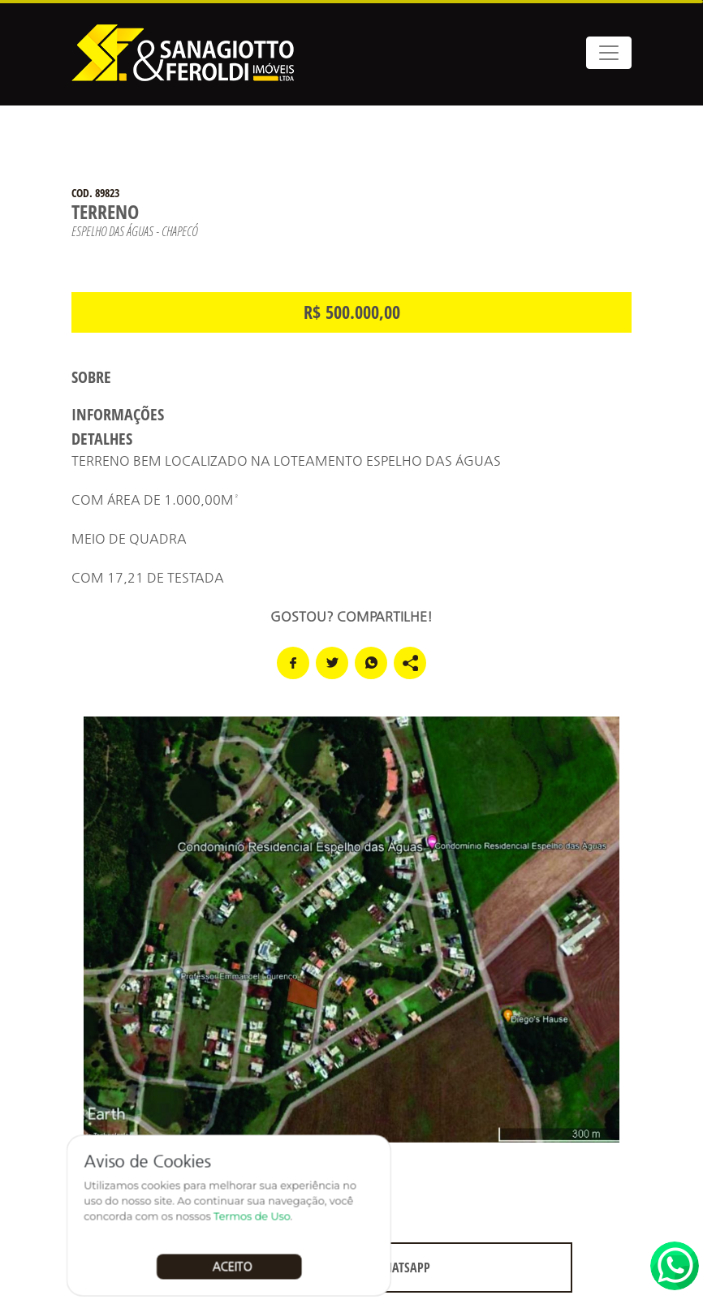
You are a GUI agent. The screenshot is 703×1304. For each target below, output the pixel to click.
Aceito (233, 1265)
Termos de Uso (252, 1217)
